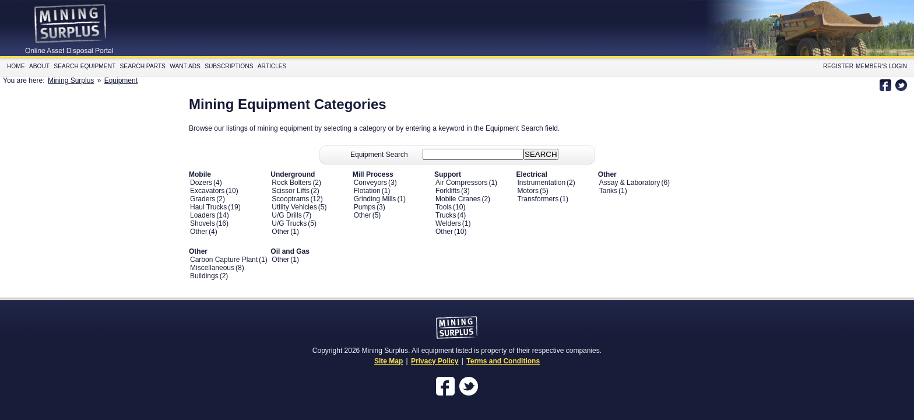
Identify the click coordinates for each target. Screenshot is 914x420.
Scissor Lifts (291, 191)
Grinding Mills (375, 199)
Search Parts (143, 66)
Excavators (207, 191)
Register (838, 66)
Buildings (204, 276)
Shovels (202, 223)
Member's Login (881, 66)
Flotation (367, 191)
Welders (448, 223)
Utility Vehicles (294, 207)
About (39, 66)
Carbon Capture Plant (224, 260)
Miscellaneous (212, 268)
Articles (272, 66)
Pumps (364, 207)
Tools (443, 207)
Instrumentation (541, 182)
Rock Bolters (291, 182)
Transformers (537, 199)
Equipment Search (379, 154)
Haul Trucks (208, 207)
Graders (202, 199)
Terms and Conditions (503, 361)
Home (16, 66)
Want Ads (185, 66)
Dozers (201, 182)
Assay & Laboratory (629, 182)
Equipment (121, 80)
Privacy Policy (434, 361)
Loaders (202, 215)
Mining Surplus (71, 80)
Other (199, 232)
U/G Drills (286, 215)
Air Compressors (461, 182)
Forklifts (447, 191)
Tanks (608, 191)
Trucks (445, 215)
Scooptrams (290, 199)
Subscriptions (229, 66)
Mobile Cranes (457, 199)
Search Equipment (84, 66)
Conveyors (370, 182)
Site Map (388, 361)
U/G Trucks (289, 223)
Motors (528, 191)
